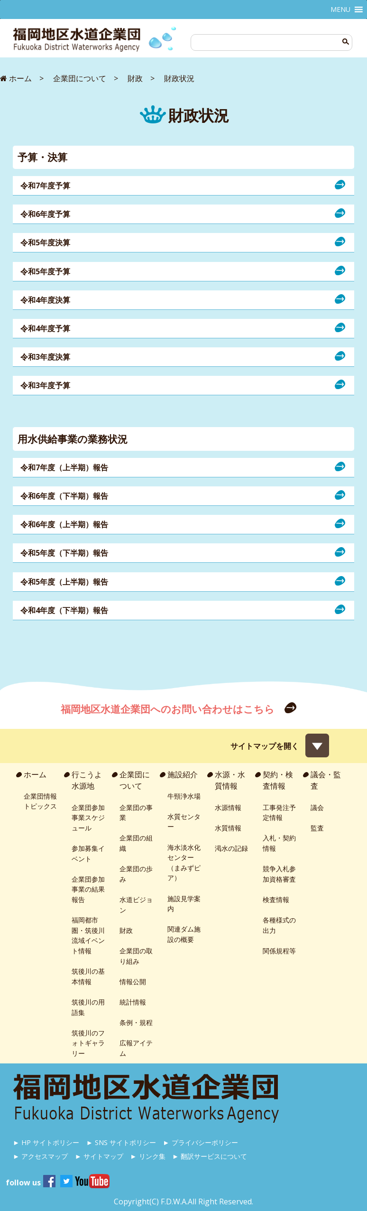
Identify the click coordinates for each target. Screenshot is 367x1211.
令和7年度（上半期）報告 (64, 467)
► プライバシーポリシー (200, 1142)
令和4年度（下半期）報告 (64, 610)
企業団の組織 (136, 843)
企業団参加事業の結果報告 (88, 889)
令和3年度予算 (45, 385)
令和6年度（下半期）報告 (64, 496)
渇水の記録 (231, 848)
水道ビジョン (136, 904)
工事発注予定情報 (279, 812)
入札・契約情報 (279, 843)
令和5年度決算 (45, 242)
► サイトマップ (99, 1156)
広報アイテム (136, 1048)
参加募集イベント (88, 853)
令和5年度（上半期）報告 (64, 582)
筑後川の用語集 (88, 1007)
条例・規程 (136, 1022)
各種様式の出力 (279, 925)
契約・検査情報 (278, 780)
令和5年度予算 (45, 271)
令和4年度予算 (45, 328)
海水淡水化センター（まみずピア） (184, 863)
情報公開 (132, 981)
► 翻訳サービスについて (209, 1156)
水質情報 (228, 827)
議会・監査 (326, 780)
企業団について (134, 780)
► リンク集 (147, 1156)
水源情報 (228, 807)
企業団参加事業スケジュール (88, 817)
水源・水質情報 (230, 780)
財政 (126, 930)
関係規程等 (279, 950)
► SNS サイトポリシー (121, 1142)
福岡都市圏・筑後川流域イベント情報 (88, 935)
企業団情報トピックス (40, 801)
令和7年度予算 (45, 185)
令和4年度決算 (45, 300)
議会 (317, 807)
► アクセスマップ (40, 1156)
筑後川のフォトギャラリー (88, 1043)
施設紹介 (182, 774)
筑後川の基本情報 (88, 976)
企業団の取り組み (136, 956)
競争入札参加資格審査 (279, 874)
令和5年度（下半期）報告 (64, 553)
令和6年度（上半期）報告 (64, 524)
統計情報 (132, 1001)
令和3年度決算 (45, 357)
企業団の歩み (136, 874)
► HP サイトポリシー (46, 1142)
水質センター (184, 821)
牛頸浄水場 (184, 796)
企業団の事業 (136, 812)
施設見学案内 (184, 903)
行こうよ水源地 (87, 780)
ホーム (35, 774)
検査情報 (276, 899)
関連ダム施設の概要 (184, 934)
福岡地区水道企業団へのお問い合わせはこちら (169, 709)
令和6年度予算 (45, 214)
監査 (317, 827)
